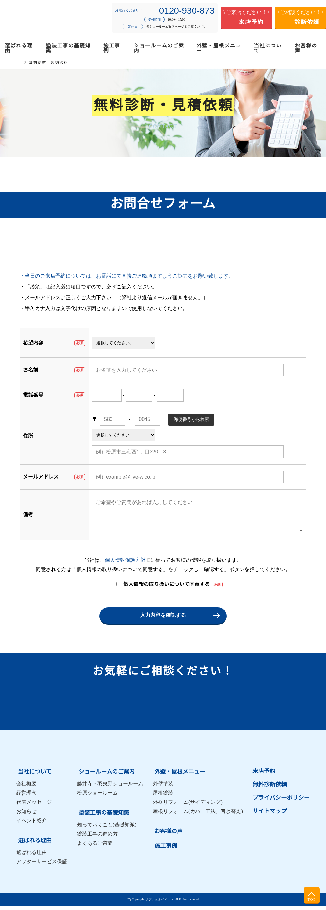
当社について (268, 48)
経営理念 (26, 798)
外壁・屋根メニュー (218, 48)
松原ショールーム (97, 798)
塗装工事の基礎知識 (68, 48)
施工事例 (111, 48)
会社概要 (26, 788)
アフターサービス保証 (41, 865)
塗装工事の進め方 (97, 837)
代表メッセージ (34, 807)
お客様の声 (306, 48)
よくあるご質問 (95, 847)
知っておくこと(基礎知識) (107, 828)
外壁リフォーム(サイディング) (188, 807)
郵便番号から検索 (191, 419)
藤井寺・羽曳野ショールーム (110, 788)
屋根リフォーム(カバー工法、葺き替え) (198, 816)
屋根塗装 (163, 798)
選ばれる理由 (19, 48)
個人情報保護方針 (125, 566)
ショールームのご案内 (159, 48)
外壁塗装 (163, 788)
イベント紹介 (31, 825)
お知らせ (26, 816)
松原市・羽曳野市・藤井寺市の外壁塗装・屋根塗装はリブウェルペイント (41, 18)
